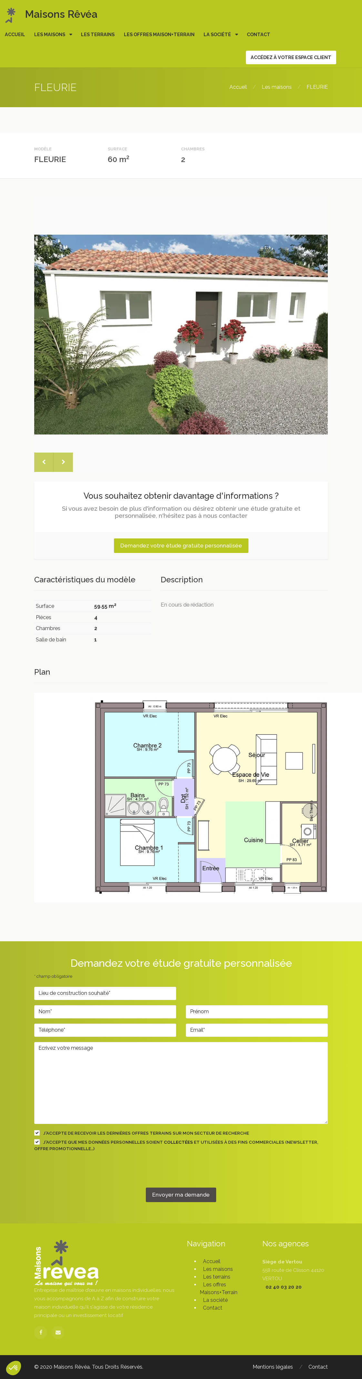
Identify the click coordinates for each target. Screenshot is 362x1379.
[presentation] (83, 1175)
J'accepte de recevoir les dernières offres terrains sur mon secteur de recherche (141, 1133)
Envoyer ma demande (181, 1194)
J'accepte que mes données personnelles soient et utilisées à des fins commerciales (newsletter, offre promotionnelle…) (176, 1145)
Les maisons (50, 34)
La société (218, 34)
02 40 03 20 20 (284, 1287)
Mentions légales (273, 1367)
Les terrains (98, 34)
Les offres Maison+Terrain (159, 34)
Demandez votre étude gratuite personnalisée (181, 545)
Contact (258, 34)
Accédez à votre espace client (291, 57)
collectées (178, 1142)
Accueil (15, 34)
